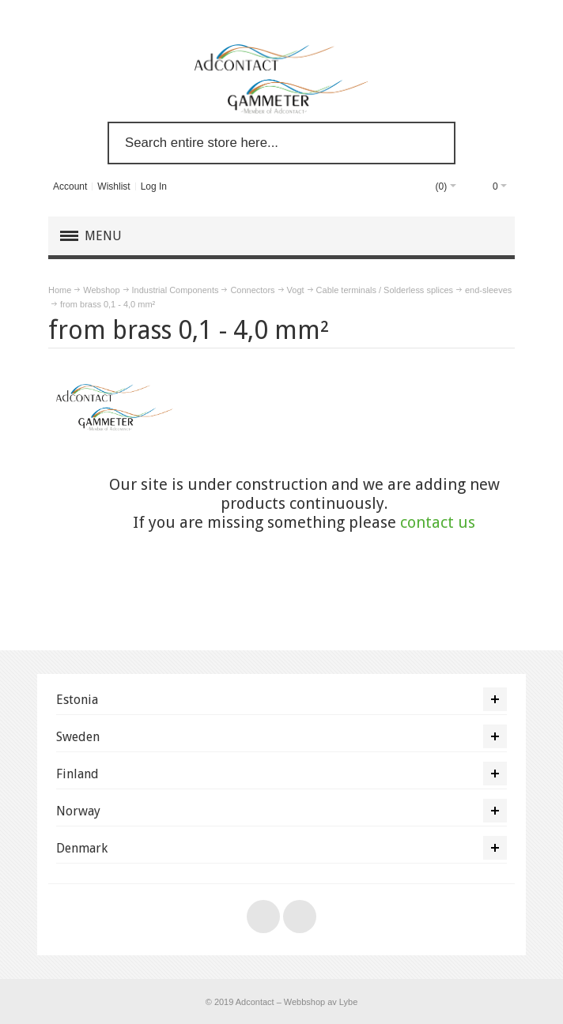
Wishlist (113, 186)
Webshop (101, 290)
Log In (154, 186)
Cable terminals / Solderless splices (384, 290)
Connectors (252, 290)
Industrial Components (175, 290)
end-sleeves (488, 290)
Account (70, 186)
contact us (437, 522)
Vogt (295, 290)
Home (59, 290)
